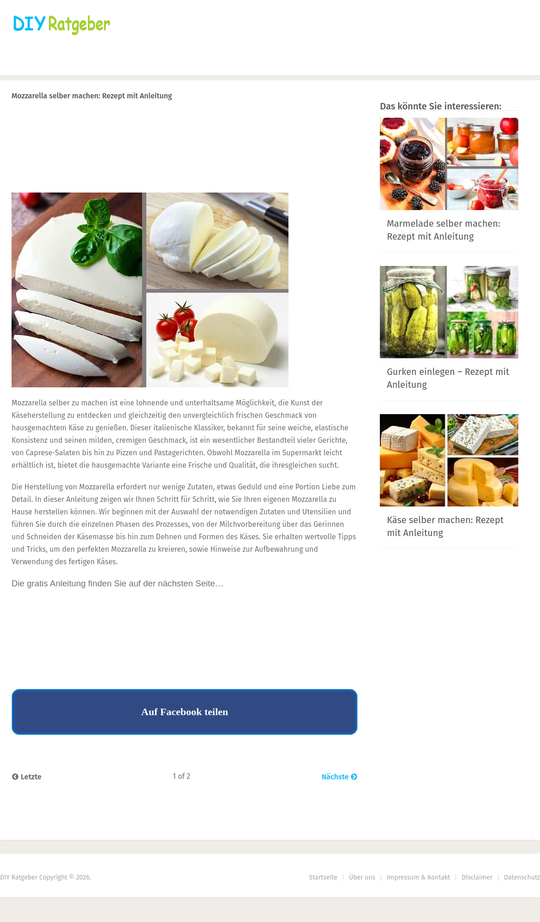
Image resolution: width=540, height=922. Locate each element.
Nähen (85, 62)
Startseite (30, 62)
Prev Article (264, 119)
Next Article (326, 119)
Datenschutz (522, 877)
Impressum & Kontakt (418, 877)
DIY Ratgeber (18, 877)
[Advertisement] (185, 164)
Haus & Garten (236, 62)
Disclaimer (477, 877)
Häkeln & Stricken (154, 62)
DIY (301, 62)
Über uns (362, 877)
